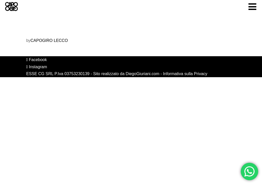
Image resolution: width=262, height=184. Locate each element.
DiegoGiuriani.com (142, 74)
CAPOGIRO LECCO (49, 40)
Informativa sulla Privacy (185, 74)
